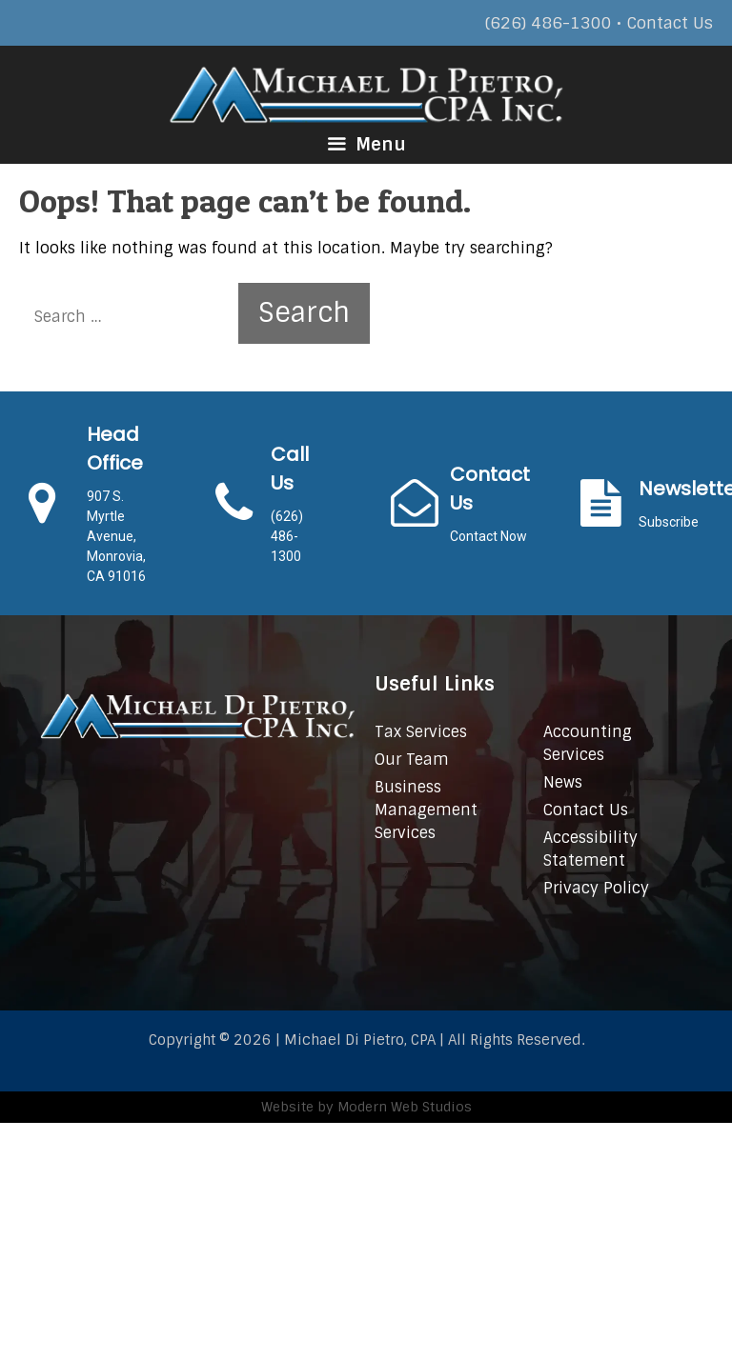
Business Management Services (426, 810)
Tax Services (421, 732)
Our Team (412, 760)
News (562, 782)
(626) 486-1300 (548, 22)
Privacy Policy (596, 888)
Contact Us (669, 22)
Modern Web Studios (404, 1106)
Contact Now (488, 536)
